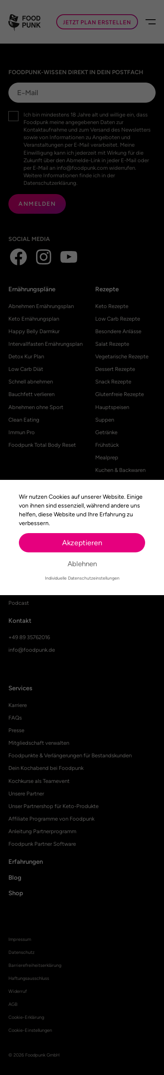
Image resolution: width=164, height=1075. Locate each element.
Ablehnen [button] (82, 564)
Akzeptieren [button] (82, 542)
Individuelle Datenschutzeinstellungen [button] (82, 578)
